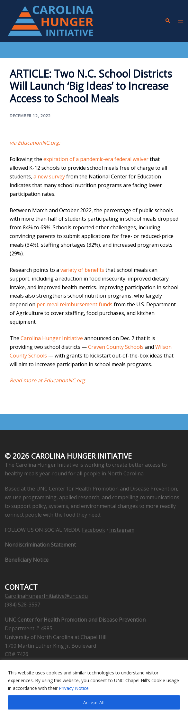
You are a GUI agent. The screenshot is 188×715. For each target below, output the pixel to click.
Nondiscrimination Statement (40, 544)
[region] (94, 687)
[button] (167, 21)
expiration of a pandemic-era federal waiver (95, 159)
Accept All (94, 702)
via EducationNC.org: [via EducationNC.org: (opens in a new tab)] (35, 142)
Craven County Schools (116, 346)
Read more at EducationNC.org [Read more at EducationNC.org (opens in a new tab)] (47, 380)
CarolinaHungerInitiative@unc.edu (46, 595)
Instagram (121, 529)
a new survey (49, 176)
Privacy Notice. (74, 688)
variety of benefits (82, 269)
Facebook (93, 529)
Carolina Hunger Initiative (52, 338)
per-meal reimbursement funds (74, 304)
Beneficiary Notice (27, 559)
